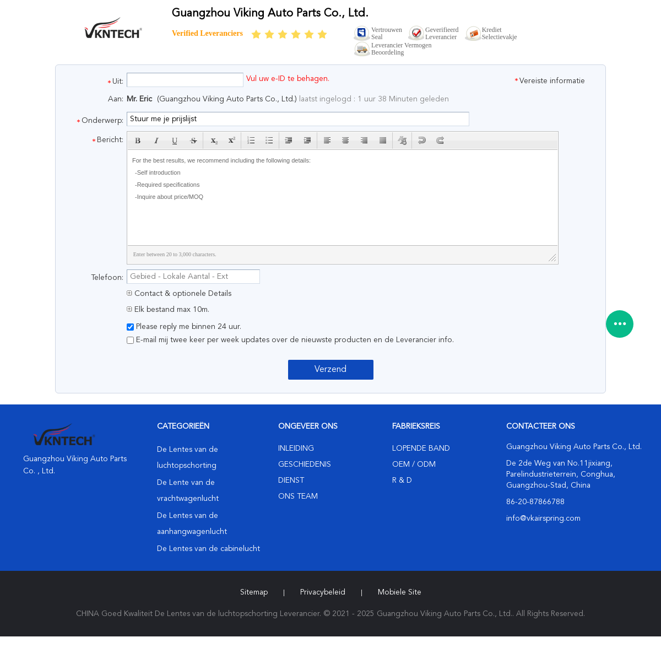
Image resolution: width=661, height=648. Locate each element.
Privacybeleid (322, 592)
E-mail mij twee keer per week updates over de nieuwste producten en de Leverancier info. (290, 340)
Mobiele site (399, 592)
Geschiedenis (304, 464)
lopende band (421, 448)
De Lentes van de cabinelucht (208, 549)
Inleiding (296, 448)
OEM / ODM (414, 464)
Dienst (291, 480)
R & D (402, 480)
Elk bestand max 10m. (168, 310)
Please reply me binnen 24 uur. (184, 327)
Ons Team (298, 496)
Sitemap (254, 592)
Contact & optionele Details (179, 294)
